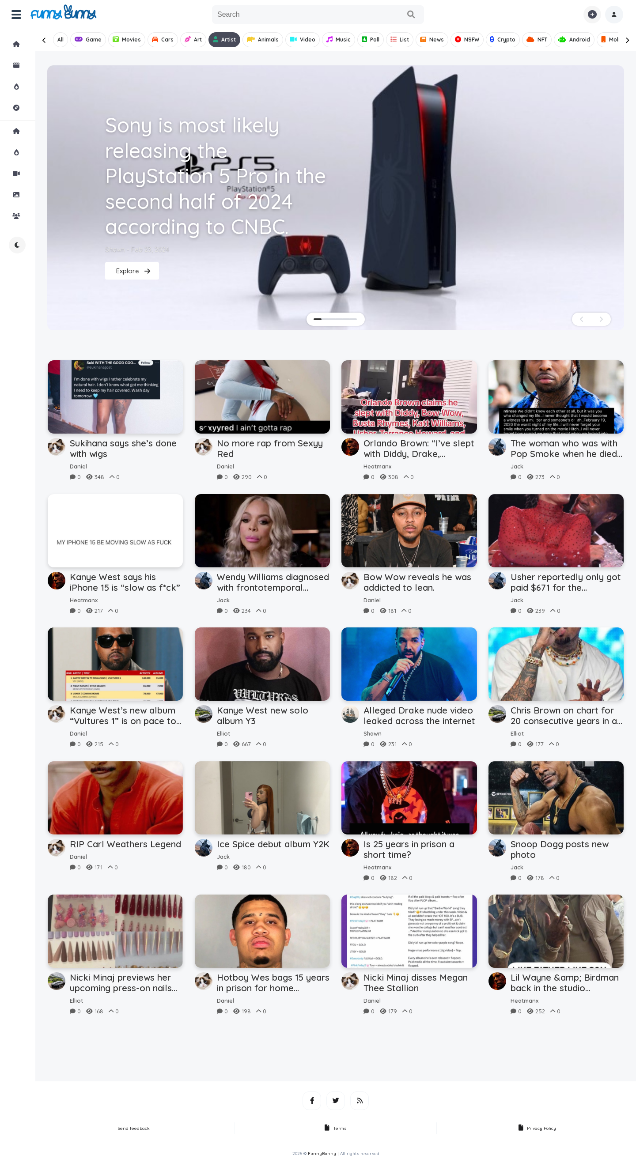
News (432, 39)
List (399, 39)
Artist (224, 39)
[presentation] (44, 40)
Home (23, 44)
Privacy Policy (537, 1128)
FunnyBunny (322, 1153)
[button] (614, 14)
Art (193, 39)
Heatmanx (377, 466)
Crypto (502, 39)
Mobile (614, 39)
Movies (127, 39)
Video (302, 39)
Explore (23, 108)
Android (574, 39)
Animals (263, 39)
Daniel (78, 466)
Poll (370, 39)
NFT (536, 39)
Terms (335, 1128)
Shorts (23, 65)
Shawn (372, 733)
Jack (517, 466)
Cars (163, 39)
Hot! (23, 86)
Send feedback (134, 1128)
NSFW (467, 39)
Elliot (223, 733)
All (60, 39)
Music (338, 39)
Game (88, 39)
